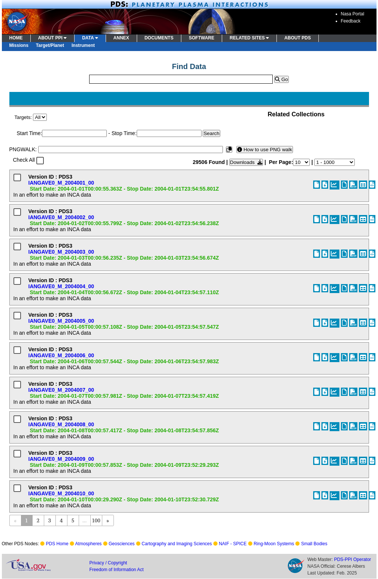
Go (281, 79)
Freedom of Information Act (117, 569)
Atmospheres (88, 543)
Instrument (83, 45)
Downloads (246, 162)
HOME (16, 38)
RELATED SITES (249, 38)
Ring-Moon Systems (274, 543)
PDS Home (57, 543)
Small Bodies (314, 543)
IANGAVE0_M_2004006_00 (61, 355)
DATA (90, 38)
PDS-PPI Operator (352, 559)
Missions (18, 45)
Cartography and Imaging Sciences (177, 543)
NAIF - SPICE (233, 543)
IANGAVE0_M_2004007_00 (61, 390)
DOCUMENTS (159, 38)
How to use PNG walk (264, 149)
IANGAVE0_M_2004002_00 (61, 217)
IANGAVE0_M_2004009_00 (61, 459)
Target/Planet (50, 45)
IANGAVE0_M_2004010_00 (61, 493)
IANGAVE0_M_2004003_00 (61, 252)
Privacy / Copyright (108, 562)
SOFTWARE (201, 38)
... (84, 520)
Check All (24, 160)
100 (96, 520)
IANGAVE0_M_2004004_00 (61, 286)
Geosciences (121, 543)
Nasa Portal (353, 14)
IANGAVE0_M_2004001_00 (61, 183)
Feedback (351, 21)
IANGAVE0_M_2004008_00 (61, 424)
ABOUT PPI (52, 38)
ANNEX (121, 38)
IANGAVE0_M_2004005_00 (61, 321)
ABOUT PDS (297, 38)
